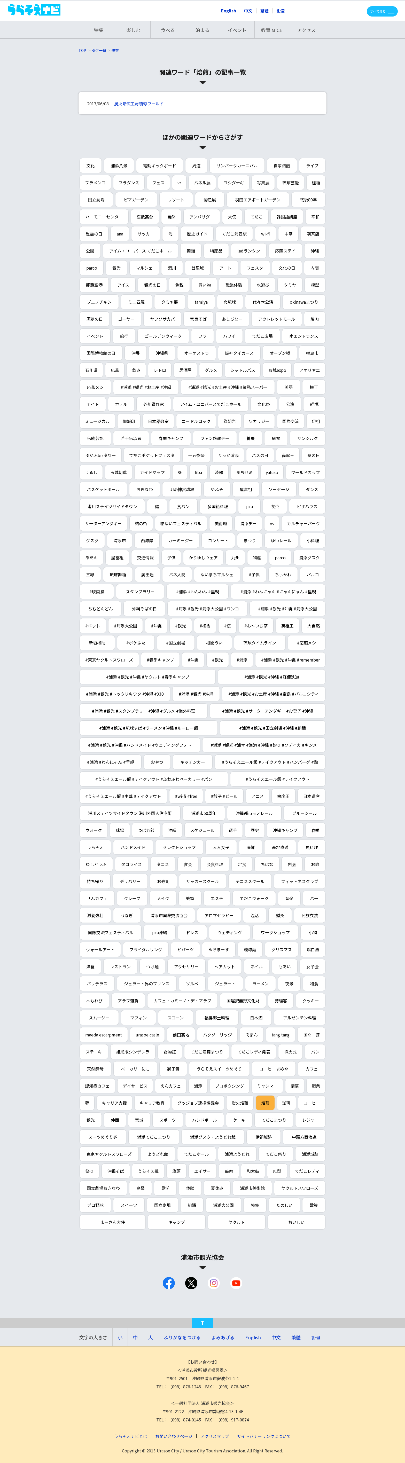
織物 (276, 438)
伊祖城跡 (263, 1137)
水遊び (263, 285)
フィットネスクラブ (299, 881)
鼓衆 (229, 1171)
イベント (237, 30)
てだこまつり (273, 1120)
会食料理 (215, 864)
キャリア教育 (152, 1103)
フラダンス (129, 182)
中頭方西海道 (304, 1137)
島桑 (140, 1188)
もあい (284, 966)
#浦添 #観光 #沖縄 (196, 694)
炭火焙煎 (240, 1103)
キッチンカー (192, 762)
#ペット (92, 626)
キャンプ (176, 1222)
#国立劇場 (175, 643)
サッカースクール (202, 881)
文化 (91, 165)
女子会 (312, 966)
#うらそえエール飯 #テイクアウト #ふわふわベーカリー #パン (153, 779)
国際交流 (290, 421)
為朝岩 (229, 421)
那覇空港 (94, 285)
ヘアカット (224, 966)
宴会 (188, 864)
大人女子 (221, 847)
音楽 (289, 898)
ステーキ (93, 1052)
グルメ (211, 370)
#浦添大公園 (125, 626)
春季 (315, 830)
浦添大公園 (223, 1205)
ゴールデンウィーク (163, 336)
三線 (90, 574)
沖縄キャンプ (285, 830)
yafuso (272, 472)
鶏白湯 (313, 949)
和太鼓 (253, 1171)
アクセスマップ (214, 1436)
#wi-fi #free (186, 796)
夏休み (217, 1188)
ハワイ (229, 336)
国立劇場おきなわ (103, 1188)
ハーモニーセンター (104, 217)
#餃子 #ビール (224, 796)
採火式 (290, 1052)
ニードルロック (196, 421)
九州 (235, 557)
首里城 (197, 268)
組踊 (316, 182)
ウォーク (93, 830)
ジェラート (225, 983)
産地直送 (280, 847)
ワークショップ (275, 932)
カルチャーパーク (303, 523)
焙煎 (115, 50)
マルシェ (144, 268)
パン (315, 1052)
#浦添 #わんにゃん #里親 (110, 762)
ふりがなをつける (182, 1337)
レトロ (160, 370)
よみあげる (223, 1337)
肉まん (251, 1035)
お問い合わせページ (173, 1436)
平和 (315, 217)
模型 (315, 285)
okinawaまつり (304, 302)
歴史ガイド (197, 234)
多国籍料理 (217, 506)
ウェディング (229, 932)
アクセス (306, 30)
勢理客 (281, 1000)
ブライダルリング (145, 949)
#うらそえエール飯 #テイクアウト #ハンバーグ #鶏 (270, 762)
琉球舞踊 (118, 574)
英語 (288, 387)
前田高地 (181, 1035)
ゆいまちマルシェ (216, 574)
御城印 (129, 421)
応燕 (115, 370)
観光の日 (152, 285)
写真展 (263, 182)
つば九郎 (146, 830)
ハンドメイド (133, 847)
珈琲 (286, 1103)
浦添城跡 (310, 1154)
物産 (257, 557)
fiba (198, 472)
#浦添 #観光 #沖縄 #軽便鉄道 (271, 677)
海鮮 (250, 847)
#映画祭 (96, 591)
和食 (314, 983)
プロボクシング (229, 1086)
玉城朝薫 (118, 472)
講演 (295, 1086)
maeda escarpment (103, 1035)
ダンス (312, 489)
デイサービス (135, 1086)
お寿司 (163, 881)
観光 (116, 268)
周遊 (196, 165)
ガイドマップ (152, 472)
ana (120, 234)
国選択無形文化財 (243, 1000)
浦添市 (119, 540)
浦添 (198, 1086)
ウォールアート (100, 949)
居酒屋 (185, 370)
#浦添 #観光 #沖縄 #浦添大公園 (287, 608)
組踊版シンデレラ (132, 1052)
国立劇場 (96, 199)
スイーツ (129, 1205)
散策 (314, 1205)
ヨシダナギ (233, 182)
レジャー (310, 1120)
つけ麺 (152, 966)
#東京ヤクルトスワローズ (109, 660)
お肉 (315, 864)
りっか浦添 (228, 455)
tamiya (201, 302)
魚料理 (312, 847)
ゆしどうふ (96, 864)
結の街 (141, 523)
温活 (255, 915)
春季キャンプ (171, 438)
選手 (233, 830)
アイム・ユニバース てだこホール (140, 251)
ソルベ (192, 983)
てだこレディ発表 (253, 1052)
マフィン (138, 1017)
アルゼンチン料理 (299, 1017)
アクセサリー (186, 966)
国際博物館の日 (101, 353)
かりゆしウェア (203, 557)
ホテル (121, 404)
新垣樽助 (97, 643)
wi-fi (265, 234)
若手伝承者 (131, 438)
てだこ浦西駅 (234, 234)
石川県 (91, 370)
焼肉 (314, 319)
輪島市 (312, 353)
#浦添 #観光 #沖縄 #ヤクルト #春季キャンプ (147, 677)
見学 (165, 1188)
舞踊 (191, 251)
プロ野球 (95, 1205)
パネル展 (202, 182)
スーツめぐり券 (102, 1137)
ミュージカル (97, 421)
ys (272, 523)
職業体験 (233, 285)
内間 (314, 268)
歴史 (255, 830)
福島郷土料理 (217, 1017)
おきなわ (144, 489)
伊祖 (316, 421)
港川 (172, 268)
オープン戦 (280, 353)
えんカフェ (170, 1086)
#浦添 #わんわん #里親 (197, 591)
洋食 (90, 966)
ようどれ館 (157, 1154)
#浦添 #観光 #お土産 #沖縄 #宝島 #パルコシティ (273, 694)
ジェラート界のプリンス (146, 983)
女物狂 (169, 1052)
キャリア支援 (114, 1103)
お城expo (277, 370)
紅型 (277, 1171)
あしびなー (232, 319)
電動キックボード (159, 165)
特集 (98, 30)
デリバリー (130, 881)
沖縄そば (115, 1171)
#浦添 (242, 660)
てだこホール (196, 1154)
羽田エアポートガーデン (258, 199)
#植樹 (205, 626)
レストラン (120, 966)
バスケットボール (103, 489)
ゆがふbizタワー (100, 455)
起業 (316, 1086)
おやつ (157, 762)
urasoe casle (147, 1035)
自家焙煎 (282, 165)
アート (225, 268)
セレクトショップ (179, 847)
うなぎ (127, 915)
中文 (248, 10)
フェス (158, 182)
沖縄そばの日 (144, 608)
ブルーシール (304, 813)
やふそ (217, 489)
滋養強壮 (95, 915)
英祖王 (287, 626)
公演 (290, 404)
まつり (250, 540)
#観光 (180, 626)
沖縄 (315, 251)
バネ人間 (177, 574)
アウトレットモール (276, 319)
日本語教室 (158, 421)
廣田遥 (147, 574)
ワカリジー (259, 421)
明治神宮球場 (181, 489)
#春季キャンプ (160, 660)
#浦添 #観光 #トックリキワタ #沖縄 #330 (125, 694)
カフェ (312, 1069)
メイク (163, 898)
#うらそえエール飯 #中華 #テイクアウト (123, 796)
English (228, 10)
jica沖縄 (159, 932)
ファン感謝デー (214, 438)
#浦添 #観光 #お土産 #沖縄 (146, 387)
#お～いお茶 (256, 626)
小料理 (313, 540)
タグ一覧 (99, 50)
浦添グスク (309, 557)
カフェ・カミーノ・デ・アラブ (182, 1000)
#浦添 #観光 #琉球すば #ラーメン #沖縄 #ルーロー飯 (148, 728)
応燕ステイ (285, 251)
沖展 (135, 353)
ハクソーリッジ (217, 1035)
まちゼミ (244, 472)
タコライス (131, 864)
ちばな (267, 864)
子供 (171, 557)
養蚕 (250, 438)
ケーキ (239, 1120)
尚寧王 (288, 455)
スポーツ (167, 1120)
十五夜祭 (196, 455)
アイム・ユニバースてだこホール (211, 404)
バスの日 (260, 455)
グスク (92, 540)
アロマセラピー (219, 915)
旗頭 (176, 1171)
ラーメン (260, 983)
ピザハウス (307, 506)
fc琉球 (230, 302)
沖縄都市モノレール (254, 813)
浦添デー (248, 523)
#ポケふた (135, 643)
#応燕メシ (306, 643)
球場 (120, 830)
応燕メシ (95, 387)
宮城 (139, 1120)
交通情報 (145, 557)
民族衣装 (309, 915)
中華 (288, 234)
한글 (281, 10)
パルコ (313, 574)
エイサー (202, 1171)
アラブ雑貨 (128, 1000)
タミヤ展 (169, 302)
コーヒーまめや (273, 1069)
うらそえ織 (148, 1171)
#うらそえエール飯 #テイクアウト (278, 779)
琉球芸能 (290, 182)
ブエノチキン (99, 302)
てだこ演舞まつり (206, 1052)
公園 (90, 251)
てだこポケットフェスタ (152, 455)
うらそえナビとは (130, 1436)
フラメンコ (95, 182)
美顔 (190, 898)
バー (314, 898)
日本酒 (256, 1017)
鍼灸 (280, 915)
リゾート (176, 199)
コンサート (218, 540)
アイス (123, 285)
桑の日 (313, 455)
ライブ (312, 165)
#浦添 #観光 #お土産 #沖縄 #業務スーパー (227, 387)
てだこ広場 (262, 336)
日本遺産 (311, 796)
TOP (82, 50)
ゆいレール (281, 540)
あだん (91, 557)
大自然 (313, 626)
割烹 (292, 864)
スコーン (175, 1017)
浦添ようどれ (237, 1154)
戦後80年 (308, 199)
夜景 (289, 983)
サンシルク (307, 438)
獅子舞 (173, 1069)
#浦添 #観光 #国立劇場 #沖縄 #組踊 (272, 728)
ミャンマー (267, 1086)
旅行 (124, 336)
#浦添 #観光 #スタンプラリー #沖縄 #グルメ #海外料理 (143, 711)
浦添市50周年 (203, 813)
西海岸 (147, 540)
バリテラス (97, 983)
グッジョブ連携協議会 (198, 1103)
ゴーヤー (126, 319)
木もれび (94, 1000)
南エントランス (303, 336)
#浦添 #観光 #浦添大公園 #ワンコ (207, 608)
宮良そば (198, 319)
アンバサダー (201, 217)
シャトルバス (242, 370)
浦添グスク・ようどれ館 (213, 1137)
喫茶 (275, 506)
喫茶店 (313, 234)
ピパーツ (185, 949)
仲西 (115, 1120)
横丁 (314, 387)
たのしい (284, 1205)
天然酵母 (95, 1069)
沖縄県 (162, 353)
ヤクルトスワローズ (299, 1188)
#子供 (254, 574)
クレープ (132, 898)
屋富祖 (246, 489)
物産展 (210, 199)
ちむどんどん (100, 608)
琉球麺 (250, 949)
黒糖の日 (94, 319)
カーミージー (180, 540)
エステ (217, 898)
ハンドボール (204, 1120)
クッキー (310, 1000)
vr (179, 182)
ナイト (93, 404)
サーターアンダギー (103, 523)
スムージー (99, 1017)
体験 (190, 1188)
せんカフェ (97, 898)
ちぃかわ (283, 574)
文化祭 (264, 404)
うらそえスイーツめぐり (219, 1069)
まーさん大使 (112, 1222)
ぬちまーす (218, 949)
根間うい (214, 643)
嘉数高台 (145, 217)
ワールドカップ (305, 472)
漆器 (219, 472)
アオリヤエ (309, 370)
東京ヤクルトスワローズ (109, 1154)
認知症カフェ (97, 1086)
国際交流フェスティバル (110, 932)
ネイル (257, 966)
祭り (89, 1171)
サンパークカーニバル (237, 165)
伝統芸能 (95, 438)
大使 (232, 217)
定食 (242, 864)
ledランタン (248, 251)
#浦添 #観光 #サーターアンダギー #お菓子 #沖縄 (267, 711)
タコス (163, 864)
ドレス (192, 932)
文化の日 (287, 268)
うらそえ (95, 847)
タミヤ (290, 285)
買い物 (204, 285)
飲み (136, 370)
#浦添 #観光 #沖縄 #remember (290, 660)
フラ (202, 336)
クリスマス (281, 949)
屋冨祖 (117, 557)
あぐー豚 (311, 1035)
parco (91, 268)
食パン (183, 506)
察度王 (283, 796)
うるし (91, 472)
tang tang (280, 1035)
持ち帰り (95, 881)
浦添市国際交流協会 (169, 915)
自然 (171, 217)
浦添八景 (119, 165)
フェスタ (255, 268)
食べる (168, 30)
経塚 (314, 404)
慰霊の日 (94, 234)
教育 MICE (271, 30)
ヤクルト (236, 1222)
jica (249, 506)
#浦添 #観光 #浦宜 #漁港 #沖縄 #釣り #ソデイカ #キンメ (264, 745)
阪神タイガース (239, 353)
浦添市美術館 (252, 1188)
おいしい (296, 1222)
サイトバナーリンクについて (264, 1436)
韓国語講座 (287, 217)
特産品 (216, 251)
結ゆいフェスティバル (180, 523)
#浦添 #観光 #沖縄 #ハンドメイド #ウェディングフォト (140, 745)
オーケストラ (196, 353)
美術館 (221, 523)
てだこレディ (307, 1171)
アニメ (257, 796)
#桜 (227, 626)
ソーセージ (279, 489)
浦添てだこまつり (153, 1137)
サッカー (145, 234)
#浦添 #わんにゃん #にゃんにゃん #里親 (278, 591)
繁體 (264, 10)
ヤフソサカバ (162, 319)
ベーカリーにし (135, 1069)
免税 (179, 285)
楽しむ (133, 30)
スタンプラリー (140, 591)
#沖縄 (156, 626)
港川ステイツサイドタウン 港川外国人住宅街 (130, 813)
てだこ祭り (276, 1154)
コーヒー (311, 1103)
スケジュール (202, 830)
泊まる (202, 30)
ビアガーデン (136, 199)
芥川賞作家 (153, 404)
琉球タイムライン (259, 643)
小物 (313, 932)
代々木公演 (263, 302)
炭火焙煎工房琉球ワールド (139, 103)
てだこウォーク (254, 898)
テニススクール (250, 881)
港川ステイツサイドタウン (112, 506)
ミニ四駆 (136, 302)
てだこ (256, 217)
